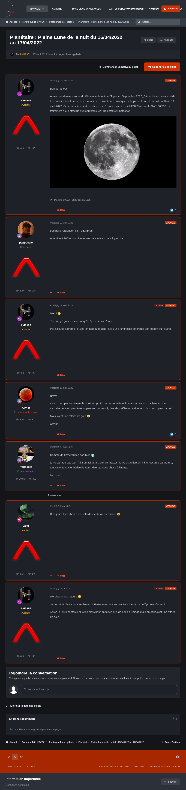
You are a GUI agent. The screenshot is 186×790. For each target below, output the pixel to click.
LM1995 (26, 100)
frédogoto (26, 466)
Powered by (164, 766)
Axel (26, 525)
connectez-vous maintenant (116, 678)
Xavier (26, 407)
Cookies (31, 766)
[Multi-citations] (51, 210)
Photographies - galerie (67, 54)
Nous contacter (15, 766)
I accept (170, 781)
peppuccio (26, 242)
